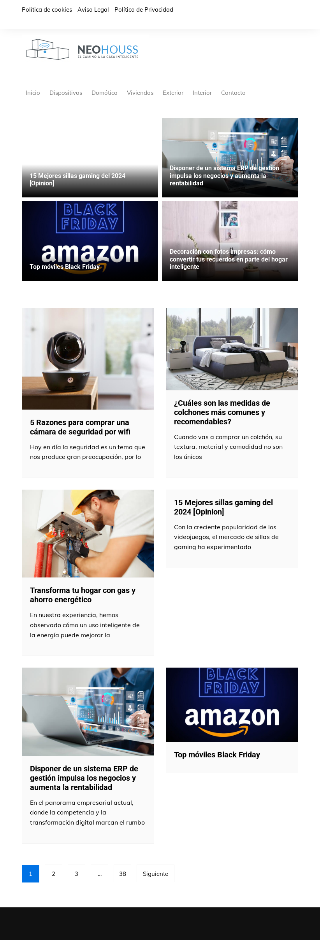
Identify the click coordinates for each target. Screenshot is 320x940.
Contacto (233, 92)
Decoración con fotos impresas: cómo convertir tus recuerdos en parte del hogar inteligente (229, 259)
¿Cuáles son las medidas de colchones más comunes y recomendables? (222, 412)
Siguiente (155, 873)
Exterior (173, 92)
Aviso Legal (93, 9)
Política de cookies (47, 9)
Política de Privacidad (143, 9)
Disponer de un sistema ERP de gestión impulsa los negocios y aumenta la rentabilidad (224, 175)
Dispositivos (65, 92)
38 (122, 873)
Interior (202, 92)
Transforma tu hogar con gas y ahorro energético (82, 595)
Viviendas (140, 92)
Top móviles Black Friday (65, 266)
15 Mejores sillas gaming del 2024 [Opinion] (223, 507)
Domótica (104, 92)
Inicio (33, 92)
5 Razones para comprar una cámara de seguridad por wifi (80, 427)
